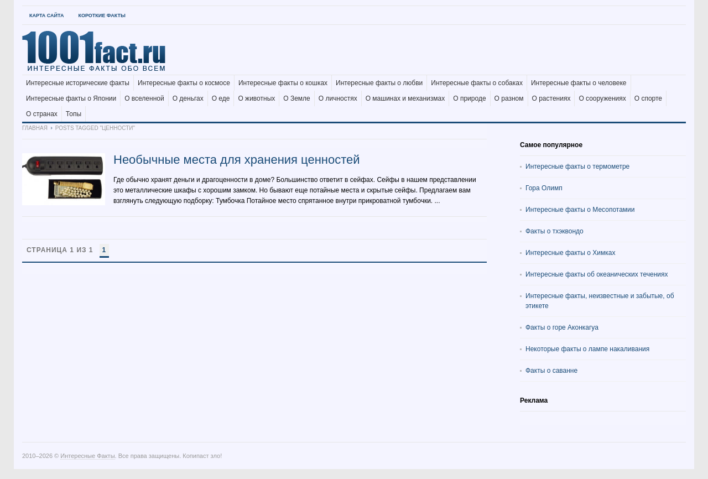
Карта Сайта (46, 15)
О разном (509, 98)
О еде (221, 98)
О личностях (338, 98)
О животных (256, 98)
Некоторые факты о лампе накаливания (587, 349)
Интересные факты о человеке (579, 83)
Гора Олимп (544, 188)
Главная (35, 128)
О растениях (551, 98)
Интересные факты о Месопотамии (580, 210)
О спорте (648, 98)
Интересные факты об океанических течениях (596, 274)
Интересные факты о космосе (184, 83)
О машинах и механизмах (405, 98)
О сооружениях (602, 98)
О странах (42, 114)
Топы (73, 114)
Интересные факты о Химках (570, 253)
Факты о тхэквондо (554, 231)
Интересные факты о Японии (71, 98)
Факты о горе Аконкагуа (561, 327)
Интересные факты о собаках (477, 83)
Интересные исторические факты (77, 83)
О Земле (296, 98)
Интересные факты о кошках (282, 83)
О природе (469, 98)
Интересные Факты (87, 455)
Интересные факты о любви (379, 83)
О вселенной (144, 98)
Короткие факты (101, 15)
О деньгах (188, 98)
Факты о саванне (551, 370)
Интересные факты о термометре (577, 166)
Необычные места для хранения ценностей (236, 159)
